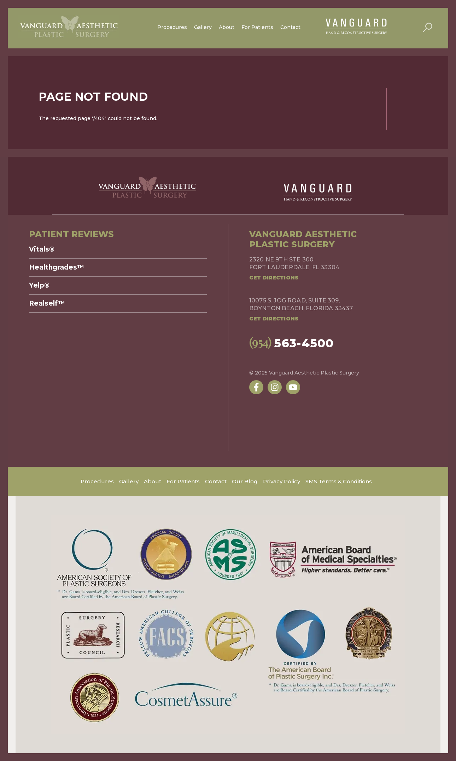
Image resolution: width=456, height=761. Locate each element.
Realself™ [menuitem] (47, 303)
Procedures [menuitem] (172, 27)
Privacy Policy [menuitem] (281, 481)
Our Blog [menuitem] (245, 481)
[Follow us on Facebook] (256, 387)
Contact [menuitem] (290, 27)
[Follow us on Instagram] (275, 387)
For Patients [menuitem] (257, 27)
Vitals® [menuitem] (41, 249)
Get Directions (273, 278)
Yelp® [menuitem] (39, 285)
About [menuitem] (226, 27)
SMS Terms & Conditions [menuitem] (338, 481)
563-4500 (291, 343)
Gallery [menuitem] (203, 27)
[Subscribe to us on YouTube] (293, 387)
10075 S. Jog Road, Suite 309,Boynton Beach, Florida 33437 (301, 304)
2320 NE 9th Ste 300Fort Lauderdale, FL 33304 (294, 263)
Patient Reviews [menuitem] (71, 234)
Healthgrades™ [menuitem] (56, 267)
